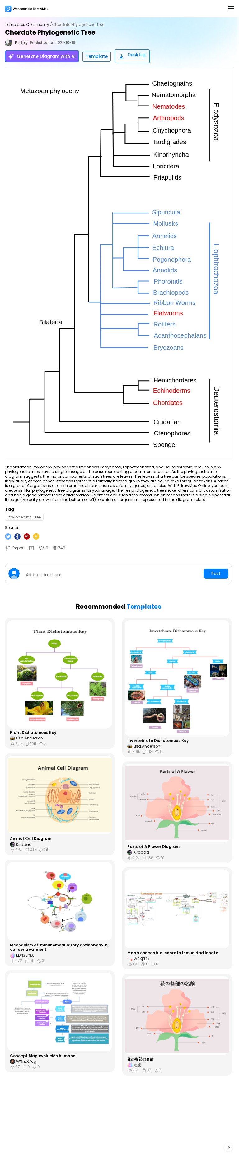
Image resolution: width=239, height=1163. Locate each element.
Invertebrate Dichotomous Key (158, 741)
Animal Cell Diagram (30, 839)
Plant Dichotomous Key (33, 732)
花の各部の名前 (140, 1059)
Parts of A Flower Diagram (153, 847)
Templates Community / (28, 24)
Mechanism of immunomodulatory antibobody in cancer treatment (59, 947)
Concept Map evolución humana (43, 1056)
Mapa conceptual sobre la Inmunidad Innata (172, 953)
